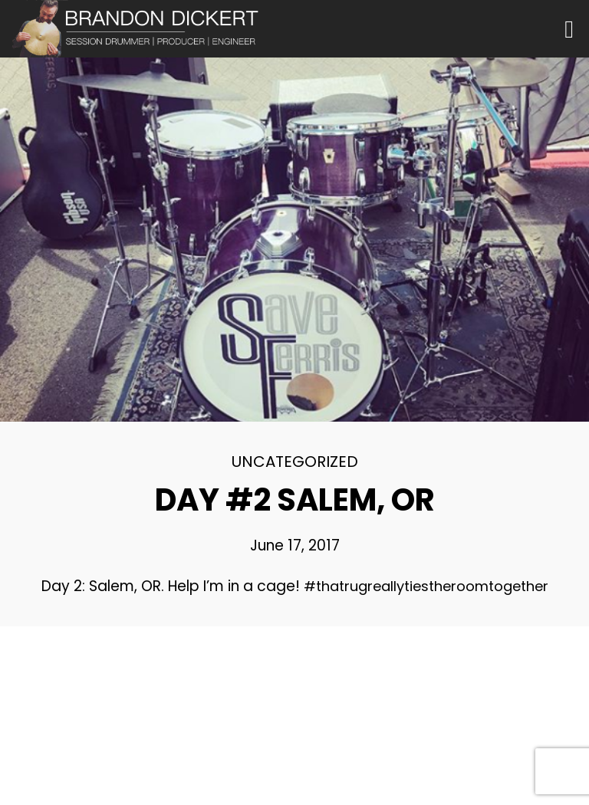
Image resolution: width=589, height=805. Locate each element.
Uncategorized (295, 461)
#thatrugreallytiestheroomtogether (426, 586)
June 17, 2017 (295, 545)
